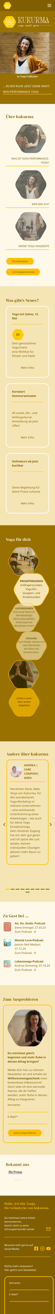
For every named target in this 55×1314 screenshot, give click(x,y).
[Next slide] (50, 824)
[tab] (8, 889)
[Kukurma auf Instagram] (42, 1248)
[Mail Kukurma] (48, 1229)
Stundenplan (20, 261)
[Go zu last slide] (4, 824)
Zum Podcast (24, 932)
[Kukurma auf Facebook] (36, 1248)
